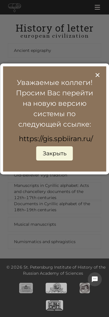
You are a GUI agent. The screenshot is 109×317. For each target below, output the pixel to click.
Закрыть (55, 153)
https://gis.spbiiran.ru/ (56, 138)
